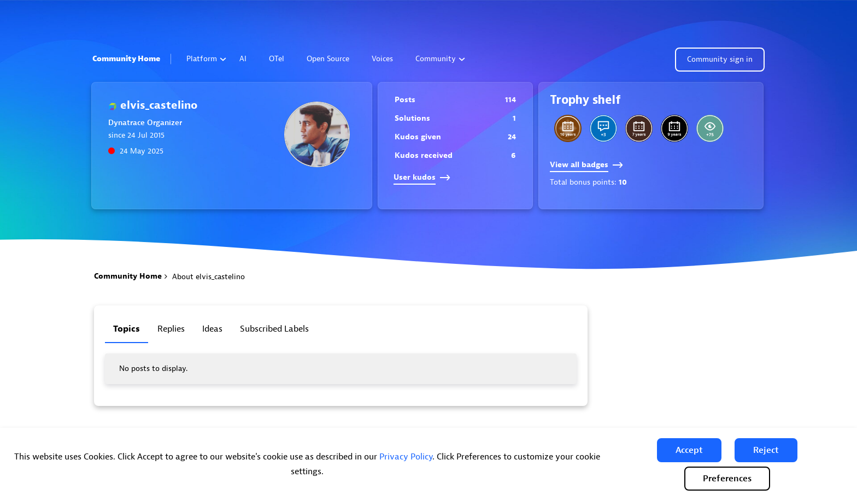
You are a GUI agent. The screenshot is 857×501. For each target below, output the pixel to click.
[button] (689, 450)
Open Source (328, 58)
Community (440, 58)
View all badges (586, 164)
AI (242, 58)
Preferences (727, 478)
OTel (276, 58)
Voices (382, 58)
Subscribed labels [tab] (274, 328)
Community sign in (720, 59)
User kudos (422, 177)
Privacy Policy (405, 456)
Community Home (126, 58)
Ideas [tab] (212, 328)
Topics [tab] (126, 328)
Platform (206, 58)
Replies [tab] (171, 328)
